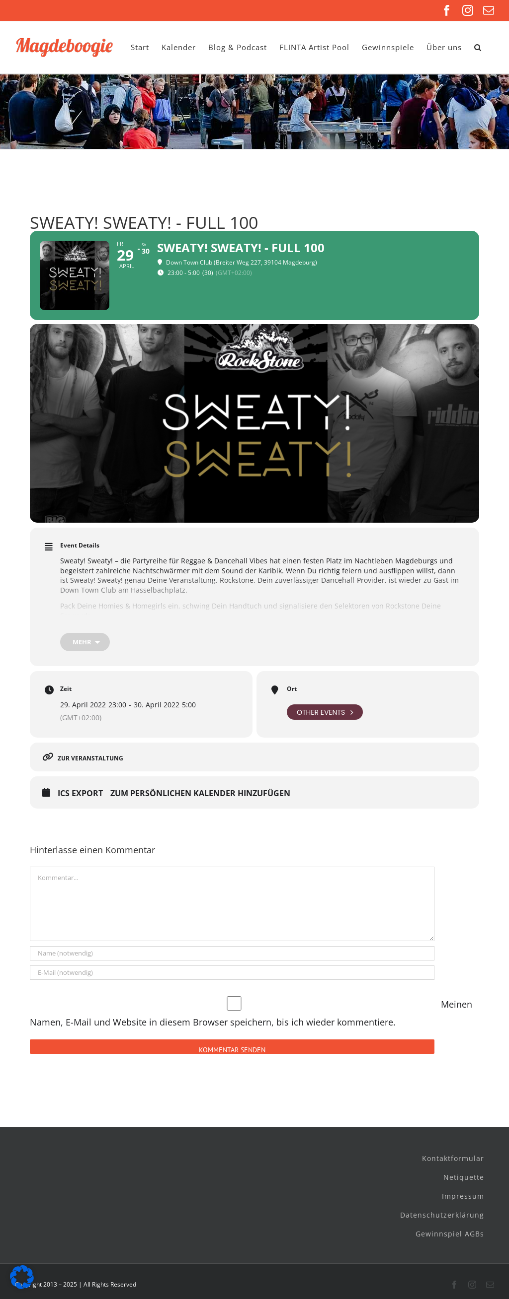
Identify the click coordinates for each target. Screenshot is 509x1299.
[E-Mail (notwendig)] (232, 972)
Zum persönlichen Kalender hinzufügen (200, 794)
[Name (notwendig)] (232, 953)
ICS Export (80, 794)
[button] (478, 47)
